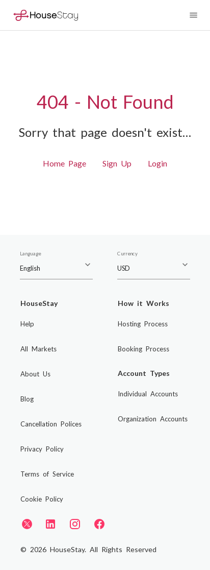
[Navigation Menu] (193, 15)
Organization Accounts (153, 419)
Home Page (64, 163)
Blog (27, 399)
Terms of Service (47, 474)
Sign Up (117, 163)
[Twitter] (27, 523)
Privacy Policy (42, 449)
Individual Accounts (148, 394)
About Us (35, 374)
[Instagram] (75, 524)
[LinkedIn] (50, 524)
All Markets (38, 349)
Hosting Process (143, 324)
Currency (127, 253)
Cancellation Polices (51, 424)
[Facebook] (99, 524)
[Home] (45, 15)
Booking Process (143, 349)
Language (30, 253)
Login (157, 163)
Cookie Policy (41, 499)
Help (27, 324)
